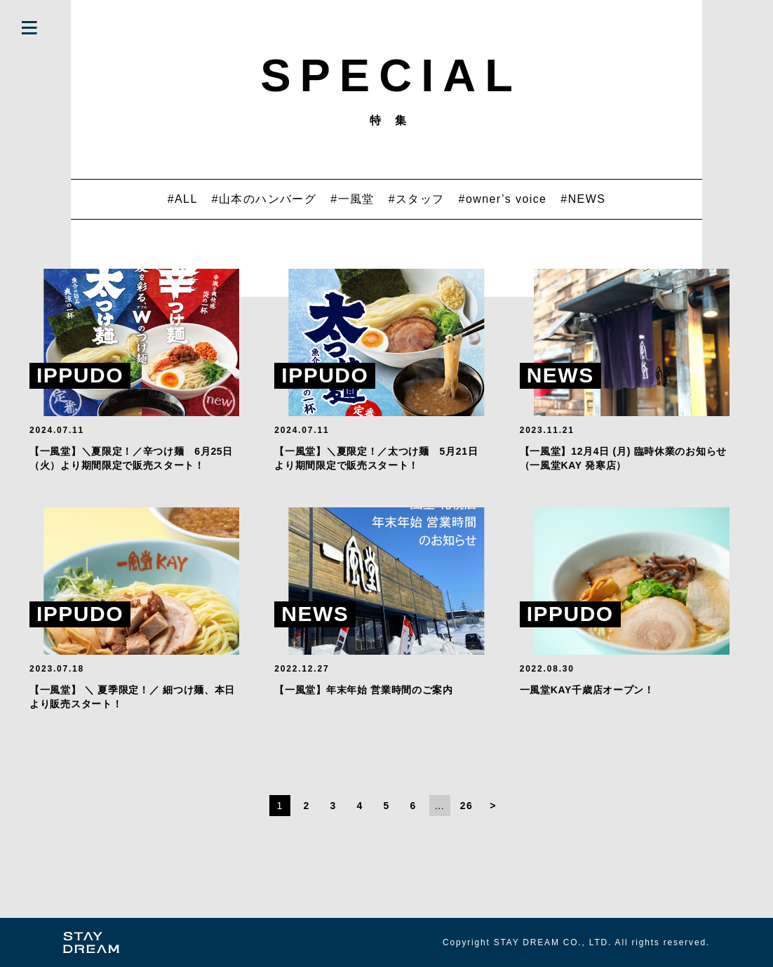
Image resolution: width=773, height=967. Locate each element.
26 (466, 805)
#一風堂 (352, 199)
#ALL (183, 199)
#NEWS (582, 199)
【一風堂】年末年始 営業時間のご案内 (363, 689)
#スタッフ (417, 199)
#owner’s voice (503, 199)
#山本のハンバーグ (264, 199)
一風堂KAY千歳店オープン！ (587, 689)
